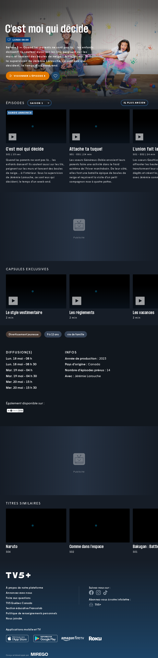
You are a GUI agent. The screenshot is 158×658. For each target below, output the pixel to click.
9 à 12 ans (53, 334)
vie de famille (75, 334)
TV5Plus (23, 7)
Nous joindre (14, 618)
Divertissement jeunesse (24, 334)
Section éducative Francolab (24, 608)
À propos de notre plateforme (24, 587)
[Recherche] (142, 10)
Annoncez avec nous (19, 592)
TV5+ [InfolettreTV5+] (98, 604)
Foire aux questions (18, 597)
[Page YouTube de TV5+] (105, 592)
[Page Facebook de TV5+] (91, 592)
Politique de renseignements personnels (31, 613)
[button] (89, 11)
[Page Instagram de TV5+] (98, 592)
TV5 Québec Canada (19, 603)
